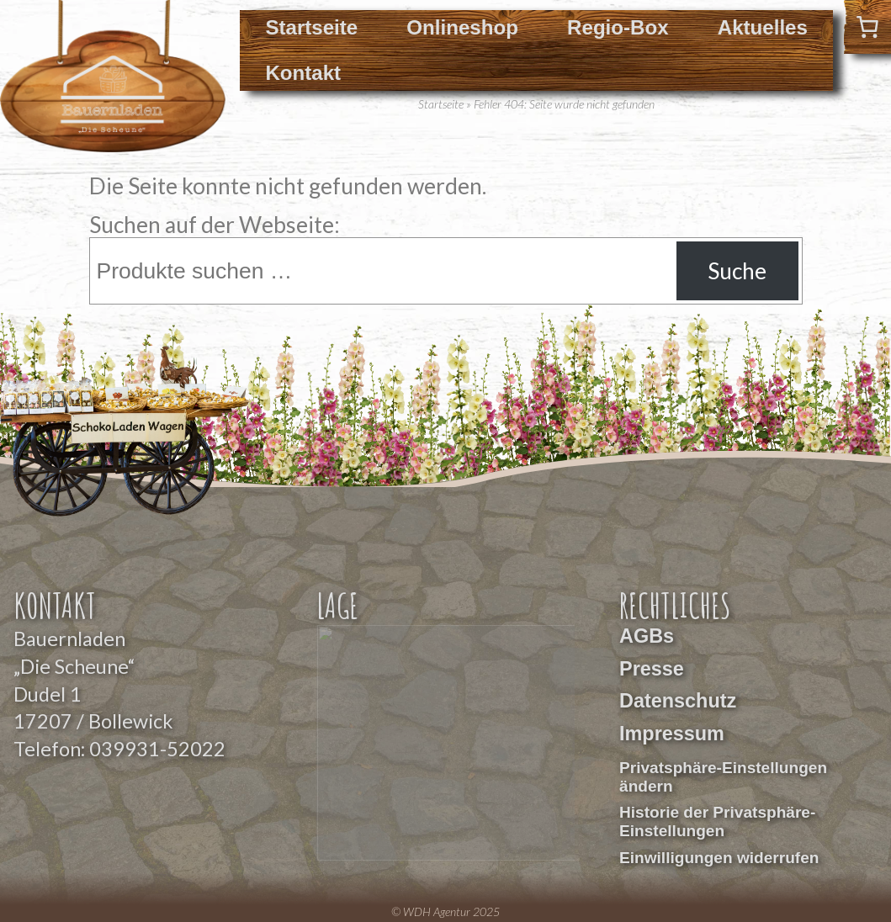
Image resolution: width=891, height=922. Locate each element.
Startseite (311, 27)
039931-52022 (157, 748)
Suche (737, 270)
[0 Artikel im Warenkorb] (867, 27)
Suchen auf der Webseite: (214, 224)
